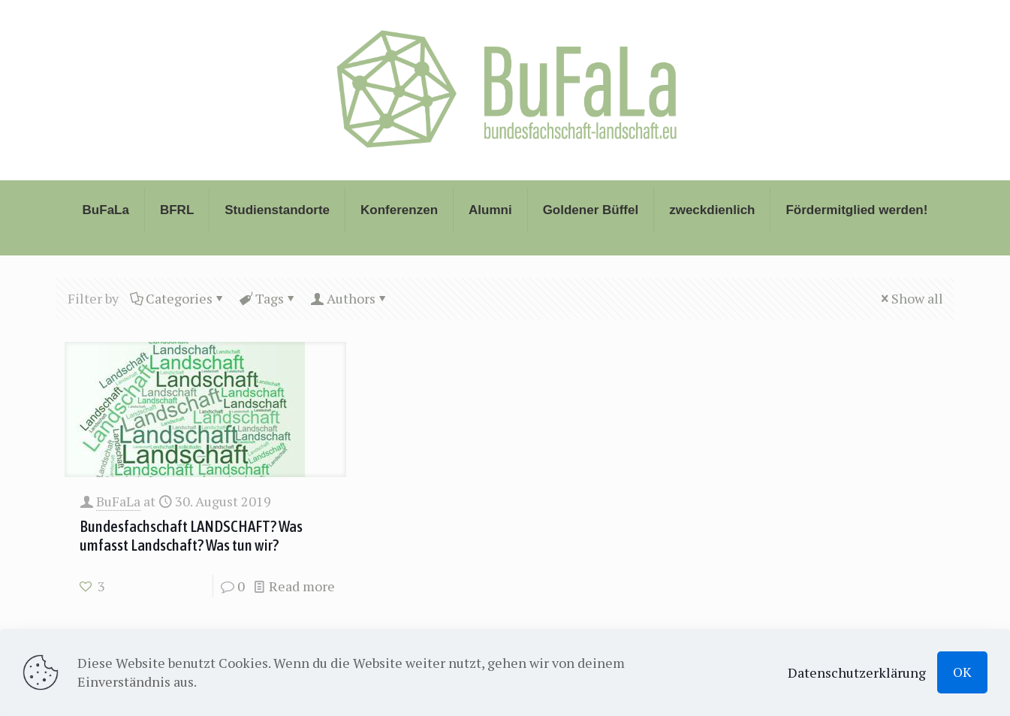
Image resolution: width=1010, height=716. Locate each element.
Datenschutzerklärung (857, 672)
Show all (910, 298)
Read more (302, 586)
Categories (178, 298)
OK (962, 672)
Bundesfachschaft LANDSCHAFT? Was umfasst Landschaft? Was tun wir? (191, 535)
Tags (268, 298)
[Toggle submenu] (106, 247)
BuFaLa (118, 501)
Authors (350, 298)
